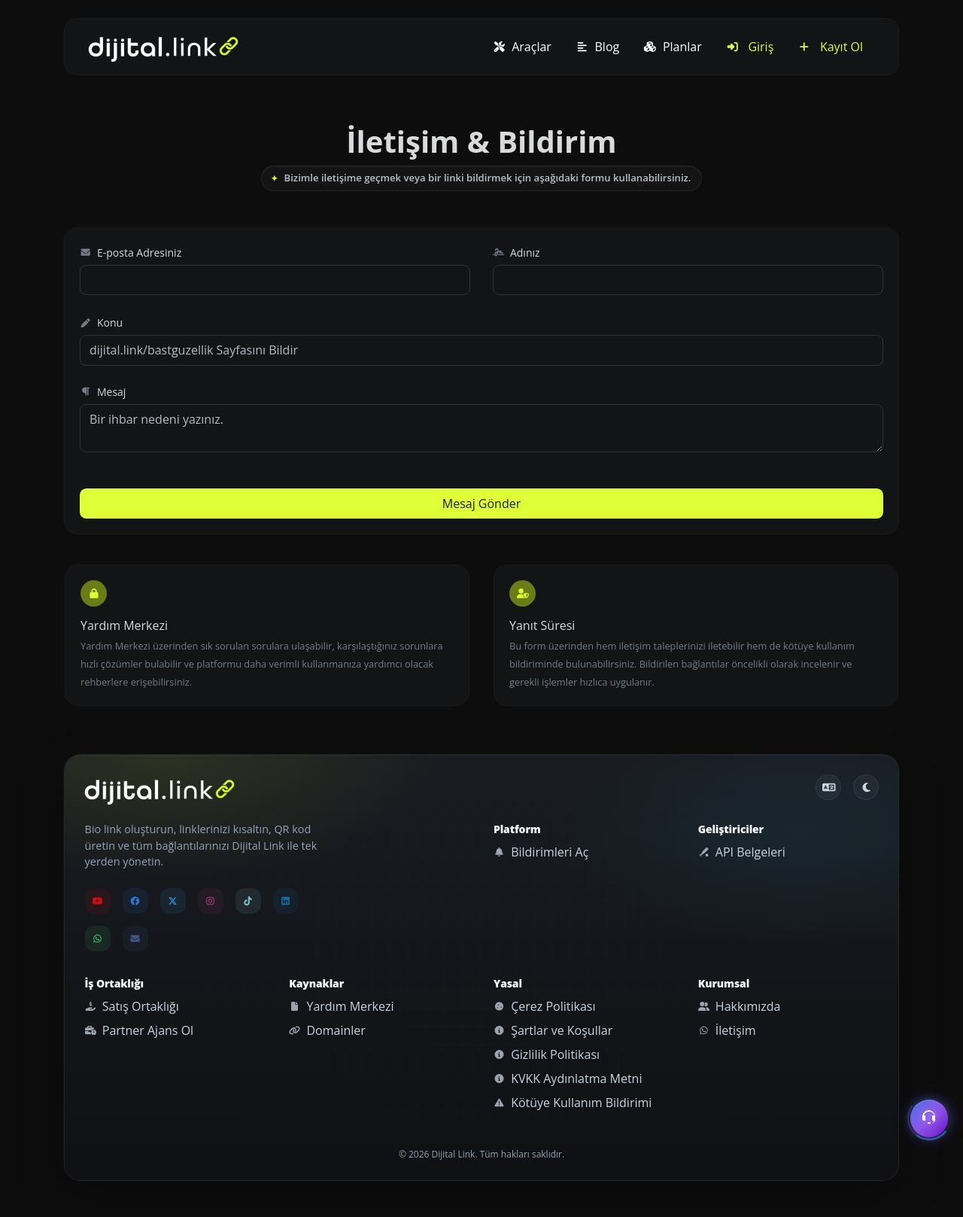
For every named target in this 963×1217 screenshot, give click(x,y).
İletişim (727, 1030)
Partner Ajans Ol (139, 1030)
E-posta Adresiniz (130, 252)
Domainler (327, 1030)
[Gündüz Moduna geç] (866, 787)
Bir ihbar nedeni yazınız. (481, 428)
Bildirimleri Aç (541, 852)
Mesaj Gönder (481, 503)
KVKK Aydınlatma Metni (568, 1078)
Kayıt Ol (830, 46)
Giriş (750, 46)
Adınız (516, 252)
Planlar (672, 46)
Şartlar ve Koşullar (553, 1030)
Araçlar (522, 46)
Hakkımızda (739, 1006)
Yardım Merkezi (341, 1006)
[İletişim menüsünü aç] (929, 1120)
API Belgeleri (741, 852)
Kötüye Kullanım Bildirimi (573, 1102)
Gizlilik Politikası (547, 1054)
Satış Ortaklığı (132, 1006)
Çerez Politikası (544, 1006)
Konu (101, 322)
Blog (597, 46)
